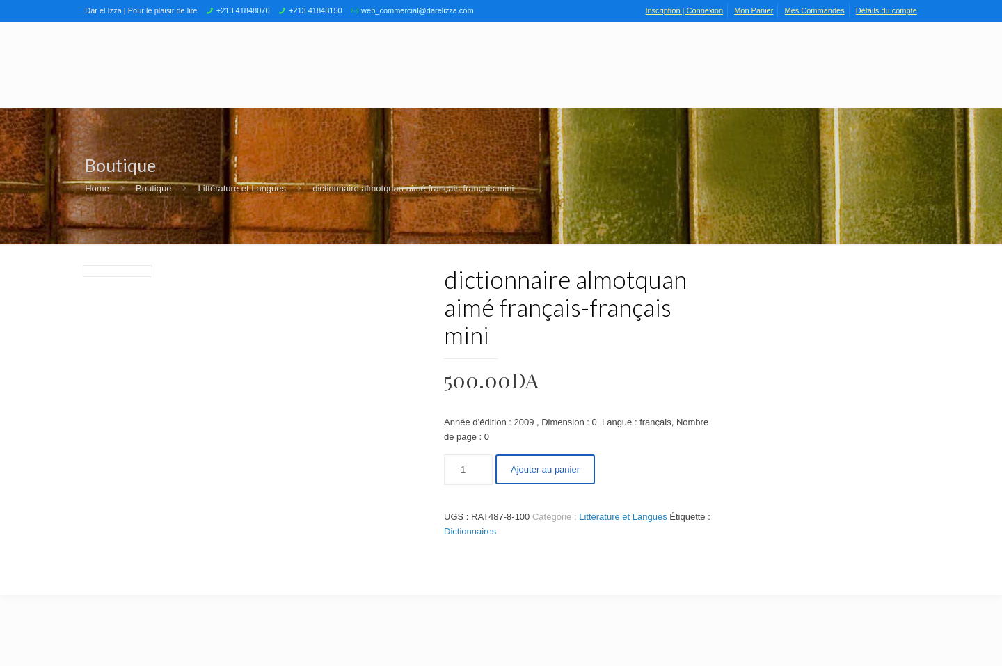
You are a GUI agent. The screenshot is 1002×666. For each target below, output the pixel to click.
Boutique (153, 188)
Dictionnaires (470, 531)
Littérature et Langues (242, 188)
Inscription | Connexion (684, 10)
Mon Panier (753, 10)
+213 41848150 (315, 10)
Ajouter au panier (545, 469)
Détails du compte (886, 10)
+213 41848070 (243, 10)
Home (97, 188)
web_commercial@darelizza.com (417, 10)
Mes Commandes (814, 10)
